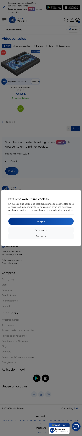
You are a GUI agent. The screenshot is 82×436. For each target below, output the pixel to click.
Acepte (41, 221)
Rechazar (41, 236)
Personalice (41, 230)
